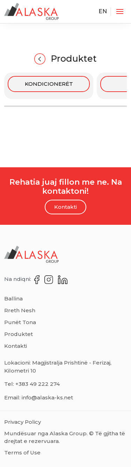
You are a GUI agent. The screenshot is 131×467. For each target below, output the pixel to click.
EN (103, 11)
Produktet (65, 58)
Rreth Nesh (19, 310)
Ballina (13, 298)
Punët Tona (20, 322)
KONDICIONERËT (49, 84)
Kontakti (65, 207)
